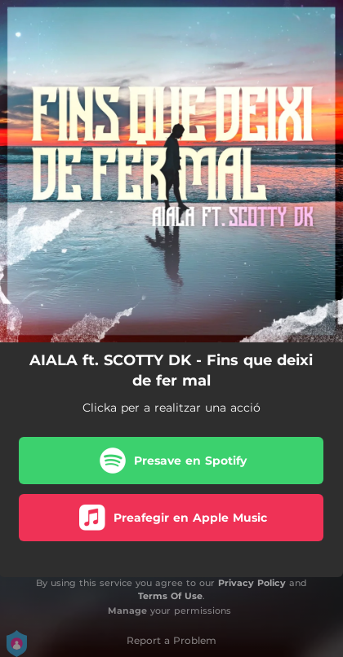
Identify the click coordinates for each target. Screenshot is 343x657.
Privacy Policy (252, 583)
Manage (127, 610)
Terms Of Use (170, 596)
